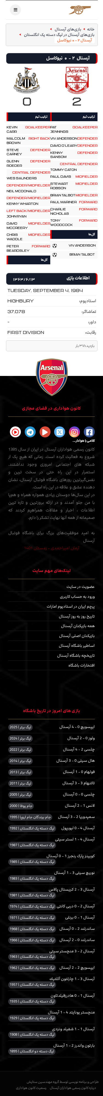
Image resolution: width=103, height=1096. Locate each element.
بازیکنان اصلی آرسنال (77, 636)
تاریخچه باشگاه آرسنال (76, 655)
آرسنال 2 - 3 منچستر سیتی (72, 951)
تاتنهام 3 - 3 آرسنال (78, 783)
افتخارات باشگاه (81, 665)
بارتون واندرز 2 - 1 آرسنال (74, 1045)
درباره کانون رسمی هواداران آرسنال (73, 1087)
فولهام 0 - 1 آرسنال (79, 772)
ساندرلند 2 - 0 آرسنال (77, 929)
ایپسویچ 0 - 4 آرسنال (77, 727)
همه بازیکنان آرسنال (78, 626)
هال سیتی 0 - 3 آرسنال (75, 760)
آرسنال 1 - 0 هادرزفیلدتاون (73, 995)
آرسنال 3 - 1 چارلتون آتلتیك (72, 979)
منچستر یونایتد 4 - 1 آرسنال (71, 1012)
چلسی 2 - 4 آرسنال (79, 749)
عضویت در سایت (80, 587)
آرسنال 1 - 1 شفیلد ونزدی (73, 1029)
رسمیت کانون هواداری (31, 1087)
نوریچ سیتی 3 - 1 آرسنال (74, 873)
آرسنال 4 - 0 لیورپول (78, 828)
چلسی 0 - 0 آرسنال (79, 794)
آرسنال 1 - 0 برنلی (80, 917)
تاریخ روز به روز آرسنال (77, 616)
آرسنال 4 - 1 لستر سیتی (75, 839)
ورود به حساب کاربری (77, 596)
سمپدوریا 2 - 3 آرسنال (76, 817)
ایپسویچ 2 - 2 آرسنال (77, 967)
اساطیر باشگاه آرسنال (77, 646)
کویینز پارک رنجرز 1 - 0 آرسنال (70, 856)
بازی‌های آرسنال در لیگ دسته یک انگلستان (58, 35)
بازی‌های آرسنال (67, 29)
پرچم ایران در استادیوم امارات (71, 606)
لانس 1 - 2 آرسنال (80, 805)
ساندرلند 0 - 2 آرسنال (77, 940)
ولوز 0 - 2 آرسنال (81, 738)
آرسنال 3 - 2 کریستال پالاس (72, 889)
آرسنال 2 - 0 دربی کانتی (76, 906)
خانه (90, 29)
